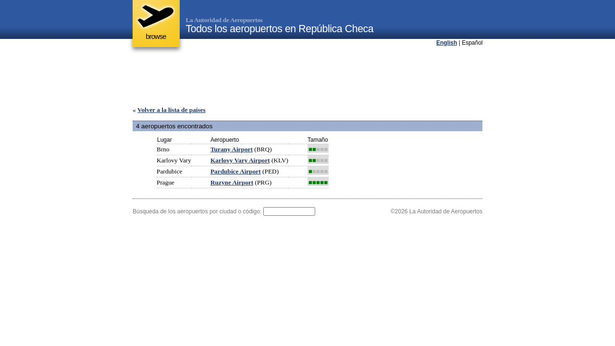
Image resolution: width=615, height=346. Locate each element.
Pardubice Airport (235, 171)
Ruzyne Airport (231, 182)
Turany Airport (231, 149)
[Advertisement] (307, 76)
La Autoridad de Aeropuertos (224, 20)
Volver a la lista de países (171, 109)
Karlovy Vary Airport (240, 160)
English (446, 42)
